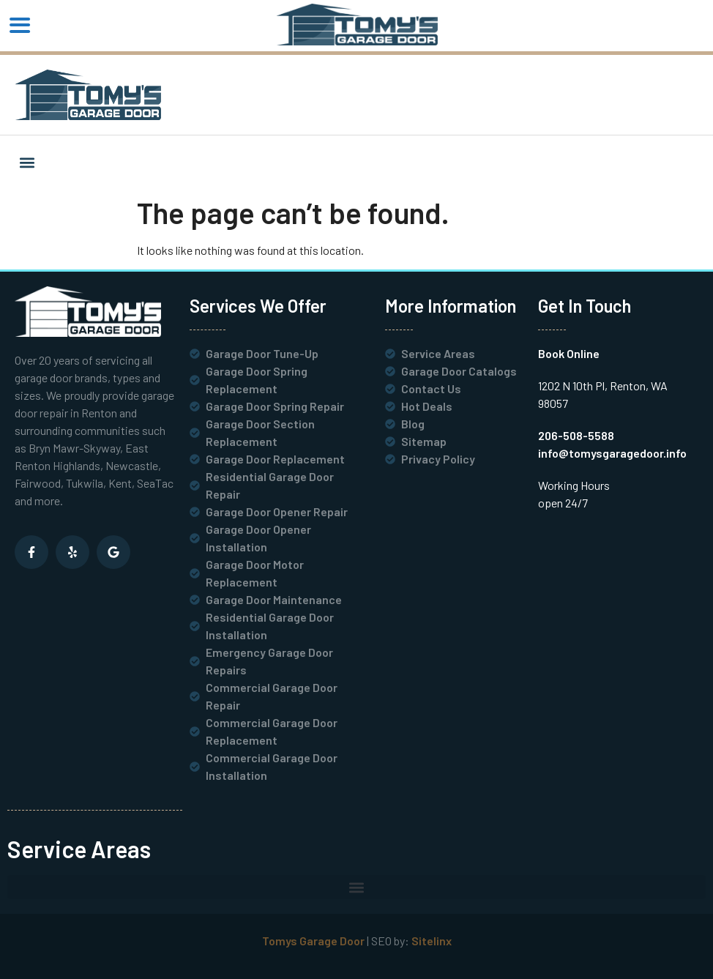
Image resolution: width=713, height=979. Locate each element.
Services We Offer (258, 305)
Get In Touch (584, 305)
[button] (27, 162)
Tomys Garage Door (313, 941)
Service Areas (79, 849)
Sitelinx (431, 941)
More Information (450, 305)
